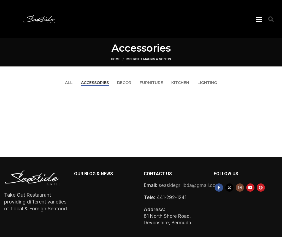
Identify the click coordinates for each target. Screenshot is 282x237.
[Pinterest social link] (261, 187)
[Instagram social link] (240, 187)
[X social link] (229, 187)
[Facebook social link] (219, 187)
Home (115, 59)
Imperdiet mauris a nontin (148, 59)
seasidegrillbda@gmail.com (189, 185)
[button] (259, 19)
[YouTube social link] (250, 187)
